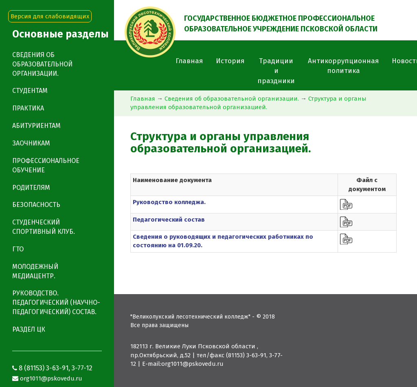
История (230, 61)
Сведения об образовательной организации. (232, 98)
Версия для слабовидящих (50, 16)
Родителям (31, 187)
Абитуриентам (36, 126)
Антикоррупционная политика (343, 66)
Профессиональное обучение (45, 165)
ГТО (18, 249)
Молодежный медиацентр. (35, 271)
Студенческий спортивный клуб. (43, 226)
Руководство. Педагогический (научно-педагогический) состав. (56, 302)
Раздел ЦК (28, 329)
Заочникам (31, 143)
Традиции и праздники (276, 71)
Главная (189, 61)
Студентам (30, 91)
